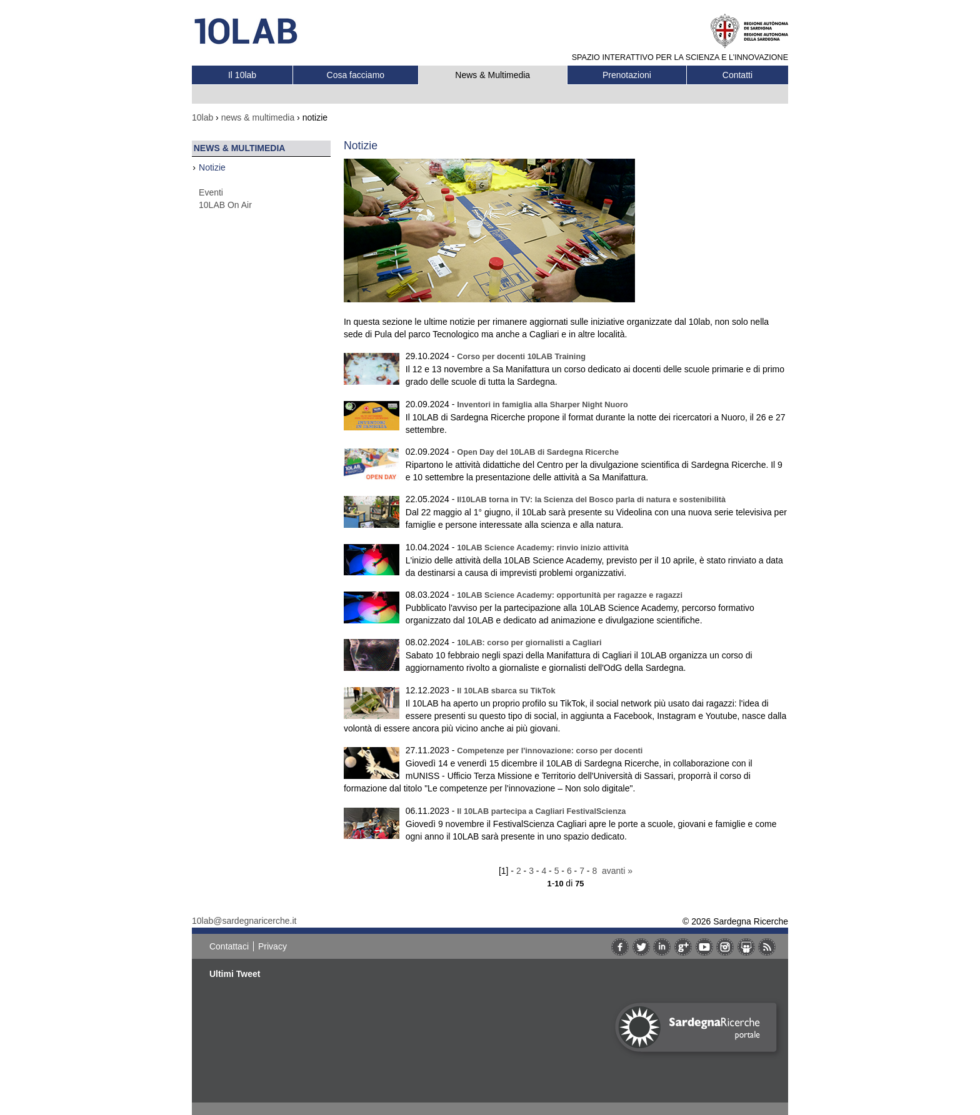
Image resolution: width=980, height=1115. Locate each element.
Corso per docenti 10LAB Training (521, 356)
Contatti (737, 75)
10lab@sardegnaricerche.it (244, 921)
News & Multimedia (492, 75)
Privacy (272, 946)
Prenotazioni (626, 75)
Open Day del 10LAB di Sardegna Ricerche (538, 452)
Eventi (211, 192)
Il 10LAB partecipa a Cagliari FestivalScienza (541, 811)
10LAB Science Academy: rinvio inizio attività (542, 547)
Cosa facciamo (356, 75)
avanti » (617, 871)
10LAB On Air (225, 205)
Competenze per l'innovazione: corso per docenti (549, 750)
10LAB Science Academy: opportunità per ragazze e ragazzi (569, 595)
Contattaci (229, 946)
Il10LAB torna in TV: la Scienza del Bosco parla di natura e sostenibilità (591, 499)
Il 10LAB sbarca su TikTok (506, 690)
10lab (202, 117)
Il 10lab (242, 75)
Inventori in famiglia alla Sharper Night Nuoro (542, 404)
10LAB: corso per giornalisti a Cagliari (529, 642)
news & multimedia (258, 117)
